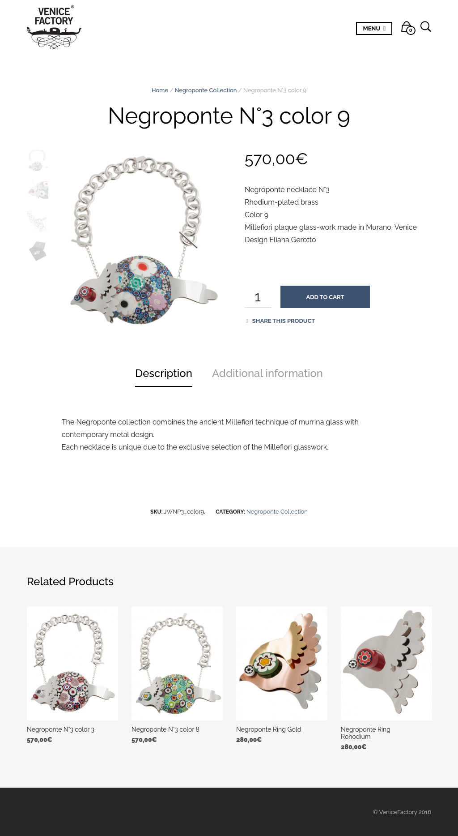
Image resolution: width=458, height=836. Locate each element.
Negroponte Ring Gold (268, 729)
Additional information (267, 373)
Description (163, 373)
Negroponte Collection (206, 90)
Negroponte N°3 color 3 (60, 729)
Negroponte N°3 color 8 (165, 729)
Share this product (280, 321)
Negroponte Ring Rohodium (365, 733)
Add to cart (325, 297)
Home (160, 90)
